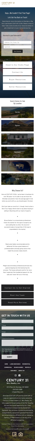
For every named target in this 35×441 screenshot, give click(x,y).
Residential (26, 364)
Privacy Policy (14, 426)
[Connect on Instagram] (16, 375)
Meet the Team (17, 295)
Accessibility (21, 426)
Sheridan (6, 396)
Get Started (17, 51)
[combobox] (17, 42)
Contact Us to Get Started (17, 288)
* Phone (4, 325)
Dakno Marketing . (24, 429)
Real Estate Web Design (12, 429)
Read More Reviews (17, 302)
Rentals (28, 367)
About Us (21, 370)
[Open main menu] (31, 4)
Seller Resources (17, 87)
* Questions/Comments (8, 338)
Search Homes (18, 367)
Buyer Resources (17, 79)
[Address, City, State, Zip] (17, 42)
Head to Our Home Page (17, 65)
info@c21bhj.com (17, 392)
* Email (3, 332)
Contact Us (17, 72)
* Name (4, 318)
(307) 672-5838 (17, 389)
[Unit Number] (17, 46)
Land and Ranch (15, 364)
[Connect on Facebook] (19, 375)
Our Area (14, 370)
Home (6, 364)
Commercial (8, 367)
